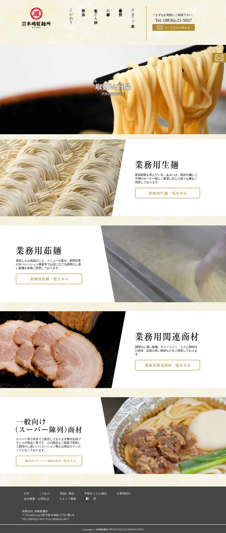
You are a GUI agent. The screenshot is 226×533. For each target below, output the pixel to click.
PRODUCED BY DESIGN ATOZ (126, 529)
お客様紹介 (108, 8)
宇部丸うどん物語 (96, 12)
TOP (26, 493)
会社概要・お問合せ (121, 10)
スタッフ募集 (133, 14)
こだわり (71, 14)
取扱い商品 (83, 8)
